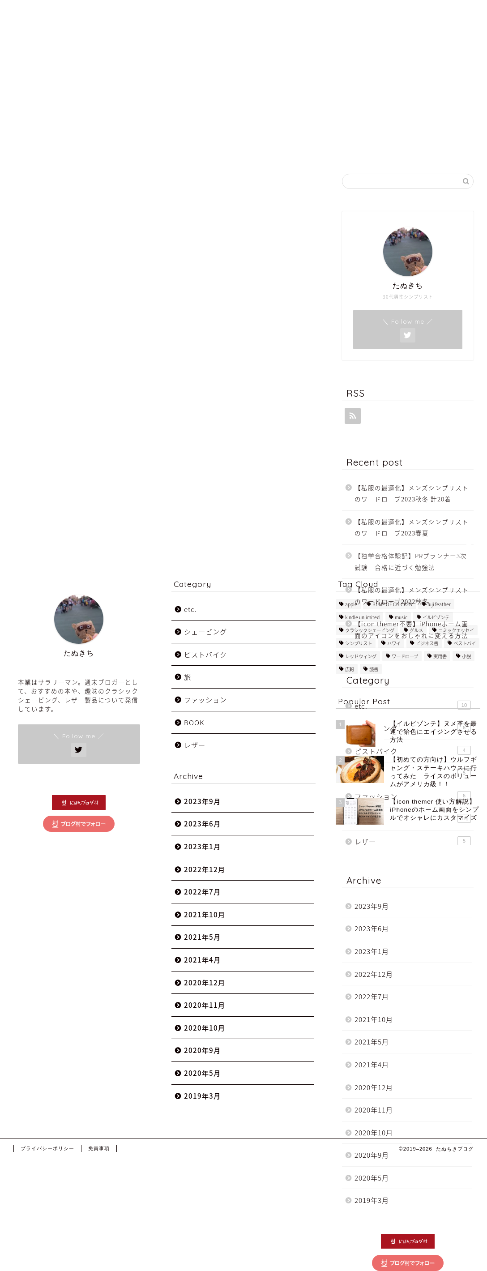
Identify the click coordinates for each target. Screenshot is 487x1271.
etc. (413, 706)
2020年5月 (372, 1178)
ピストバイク (205, 668)
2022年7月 (372, 996)
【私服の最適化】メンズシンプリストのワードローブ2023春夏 (412, 527)
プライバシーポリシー (47, 1161)
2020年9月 (372, 1155)
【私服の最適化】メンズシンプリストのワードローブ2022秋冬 (412, 595)
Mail (433, 14)
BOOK (194, 736)
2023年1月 (372, 951)
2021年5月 (372, 1041)
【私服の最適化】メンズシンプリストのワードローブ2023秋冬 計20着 (412, 493)
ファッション (205, 713)
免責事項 (99, 1161)
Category (392, 14)
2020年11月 (374, 1109)
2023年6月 (372, 928)
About (346, 14)
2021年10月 (374, 1019)
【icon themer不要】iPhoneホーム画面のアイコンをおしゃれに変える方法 (411, 629)
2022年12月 (374, 974)
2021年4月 (372, 1064)
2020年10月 (374, 1132)
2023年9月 (372, 906)
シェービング (413, 728)
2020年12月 (374, 1087)
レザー (413, 841)
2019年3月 (372, 1200)
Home (308, 14)
